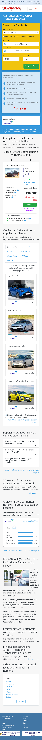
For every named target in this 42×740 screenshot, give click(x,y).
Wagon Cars (12, 256)
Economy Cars (12, 247)
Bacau (8, 681)
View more (33, 493)
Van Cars (10, 260)
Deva (8, 689)
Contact (25, 720)
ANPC (3, 729)
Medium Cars (27, 247)
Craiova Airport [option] (10, 32)
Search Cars (31, 66)
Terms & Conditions (8, 725)
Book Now (29, 205)
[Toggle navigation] (30, 9)
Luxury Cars (26, 251)
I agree (28, 3)
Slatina (8, 697)
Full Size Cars (12, 251)
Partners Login (6, 718)
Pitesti (8, 692)
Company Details (7, 727)
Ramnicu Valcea (12, 694)
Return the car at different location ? (19, 36)
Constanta (10, 684)
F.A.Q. (24, 718)
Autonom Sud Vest (30, 521)
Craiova (9, 687)
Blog (24, 725)
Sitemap (25, 727)
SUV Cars (24, 256)
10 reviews (15, 528)
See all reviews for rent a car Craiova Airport (21, 550)
